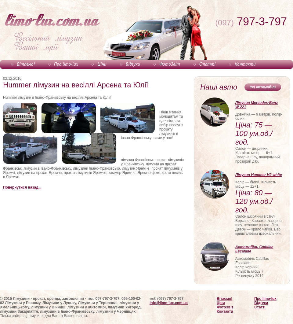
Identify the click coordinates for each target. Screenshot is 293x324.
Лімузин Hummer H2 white (258, 175)
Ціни (101, 64)
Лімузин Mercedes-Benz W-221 (256, 105)
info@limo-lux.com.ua (169, 303)
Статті (207, 64)
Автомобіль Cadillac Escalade (254, 249)
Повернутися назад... (22, 187)
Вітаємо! (25, 64)
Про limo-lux (66, 64)
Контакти (245, 64)
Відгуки (133, 64)
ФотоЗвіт (169, 64)
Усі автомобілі (263, 87)
